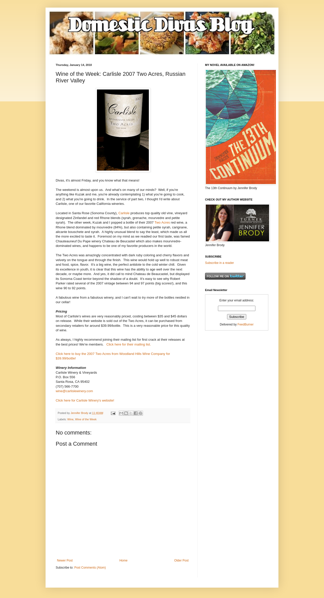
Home (123, 560)
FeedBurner (245, 324)
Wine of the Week (85, 419)
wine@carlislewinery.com (74, 391)
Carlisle (124, 213)
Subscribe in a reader (219, 263)
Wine (70, 419)
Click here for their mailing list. (128, 344)
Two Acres (162, 222)
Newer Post (65, 560)
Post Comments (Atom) (90, 567)
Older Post (181, 560)
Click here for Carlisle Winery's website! (85, 400)
